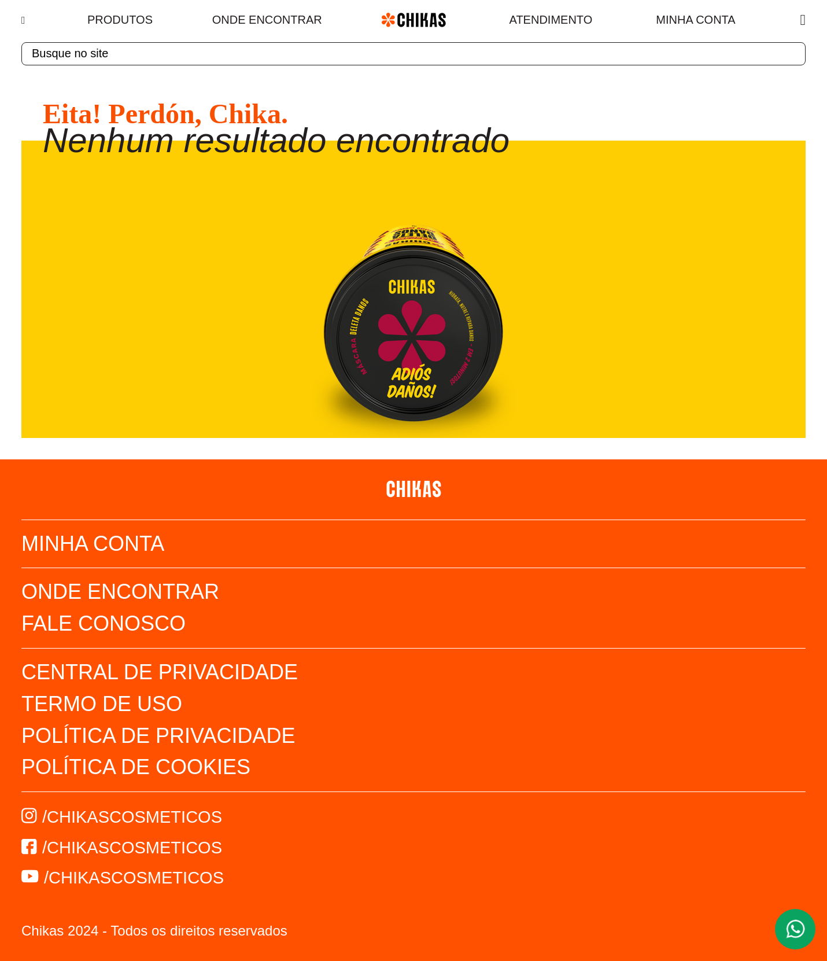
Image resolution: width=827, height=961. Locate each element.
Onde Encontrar (267, 19)
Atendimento (551, 19)
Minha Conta (695, 19)
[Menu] (24, 20)
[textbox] (413, 53)
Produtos (120, 19)
